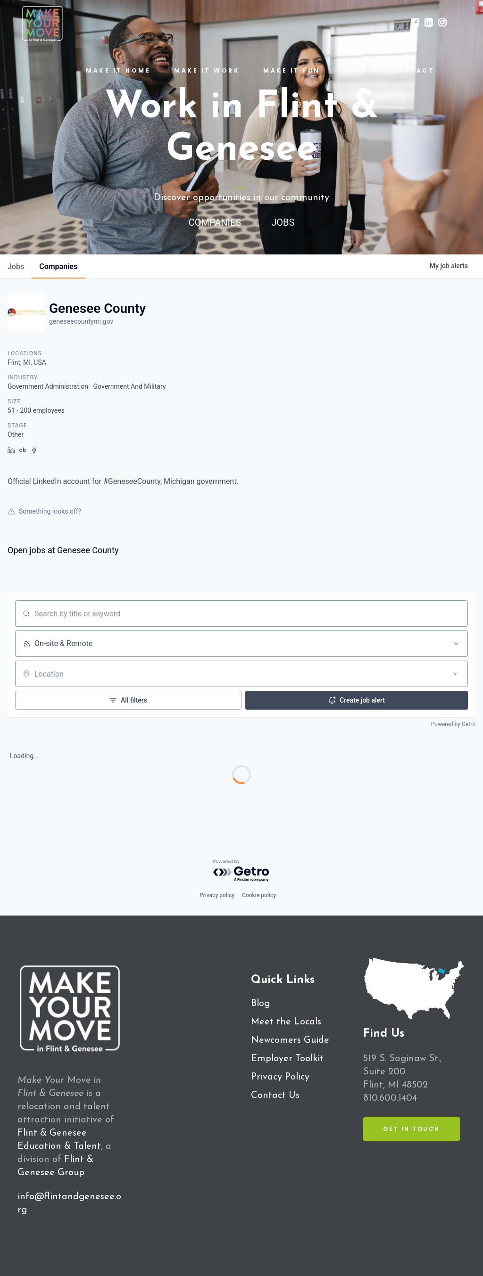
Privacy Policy (280, 1077)
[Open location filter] (455, 673)
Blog (260, 1003)
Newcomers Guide (290, 1040)
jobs (16, 266)
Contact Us (275, 1095)
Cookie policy (259, 895)
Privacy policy (217, 895)
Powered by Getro (453, 724)
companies (58, 266)
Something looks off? (44, 511)
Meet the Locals (286, 1022)
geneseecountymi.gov (81, 321)
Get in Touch (411, 1129)
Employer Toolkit (287, 1058)
